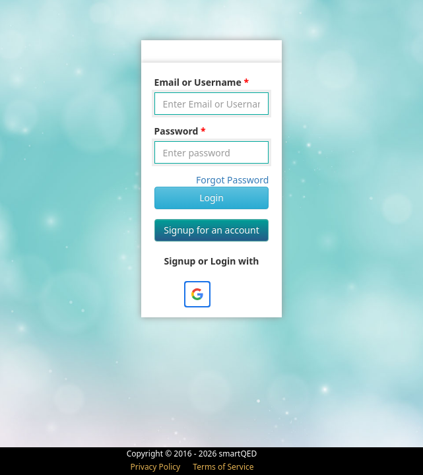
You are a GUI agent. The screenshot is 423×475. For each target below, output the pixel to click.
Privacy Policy (156, 466)
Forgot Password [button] (232, 180)
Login (211, 197)
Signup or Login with (211, 261)
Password (176, 131)
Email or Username (198, 82)
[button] (197, 294)
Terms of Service (223, 466)
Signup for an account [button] (211, 230)
